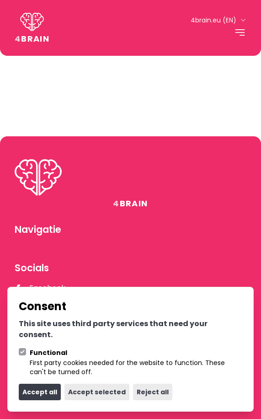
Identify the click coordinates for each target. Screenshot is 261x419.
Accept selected (97, 392)
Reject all (153, 392)
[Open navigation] (240, 32)
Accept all (39, 392)
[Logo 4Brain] (32, 28)
